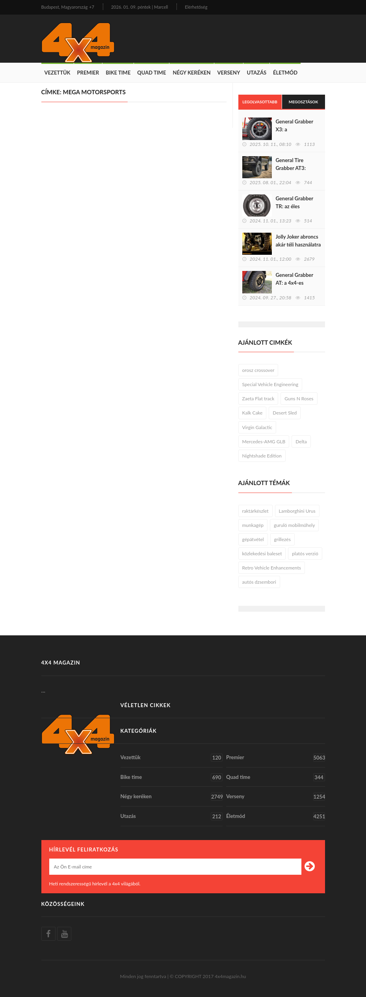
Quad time (151, 72)
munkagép (253, 525)
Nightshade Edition (262, 456)
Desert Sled (285, 413)
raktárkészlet (255, 511)
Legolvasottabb (259, 101)
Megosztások (303, 101)
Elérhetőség (196, 6)
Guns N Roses (298, 398)
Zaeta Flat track (258, 398)
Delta (301, 441)
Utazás (256, 72)
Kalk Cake (252, 413)
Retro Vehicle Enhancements (271, 568)
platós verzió (305, 553)
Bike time (118, 72)
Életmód (285, 72)
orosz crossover (258, 370)
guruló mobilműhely (294, 525)
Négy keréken (191, 72)
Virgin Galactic (257, 427)
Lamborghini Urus (297, 511)
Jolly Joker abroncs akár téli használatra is (298, 244)
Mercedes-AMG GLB (264, 441)
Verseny (228, 72)
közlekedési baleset (262, 553)
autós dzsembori (259, 582)
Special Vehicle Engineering (270, 384)
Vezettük (58, 72)
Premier (88, 72)
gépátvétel (253, 539)
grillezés (282, 539)
